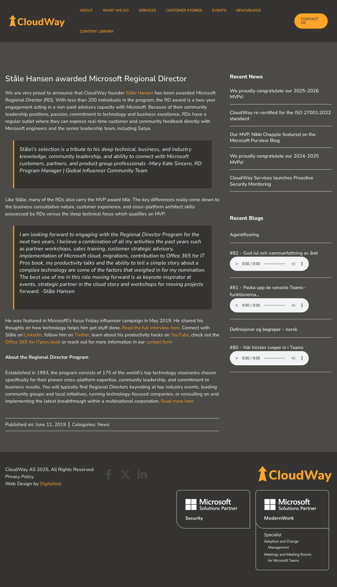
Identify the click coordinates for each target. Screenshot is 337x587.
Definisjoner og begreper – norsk (265, 329)
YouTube (181, 335)
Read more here (178, 401)
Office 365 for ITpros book (41, 342)
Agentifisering (245, 234)
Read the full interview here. (152, 328)
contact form (168, 342)
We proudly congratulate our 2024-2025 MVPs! (274, 159)
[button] (310, 21)
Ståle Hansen (140, 93)
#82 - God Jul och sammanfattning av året (275, 253)
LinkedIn (33, 335)
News (103, 424)
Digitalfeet (51, 483)
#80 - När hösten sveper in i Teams (268, 347)
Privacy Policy (19, 476)
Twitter (82, 335)
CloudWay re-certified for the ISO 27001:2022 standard (280, 115)
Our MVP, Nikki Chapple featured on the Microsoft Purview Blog (273, 137)
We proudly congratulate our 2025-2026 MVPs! (274, 94)
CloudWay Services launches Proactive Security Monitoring (271, 181)
